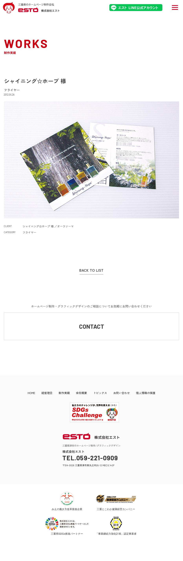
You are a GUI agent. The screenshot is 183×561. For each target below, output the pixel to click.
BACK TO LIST (91, 270)
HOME (31, 393)
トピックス (100, 393)
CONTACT (91, 326)
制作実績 (64, 393)
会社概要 (81, 393)
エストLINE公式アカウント (135, 7)
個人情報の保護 (145, 393)
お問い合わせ (121, 393)
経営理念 (46, 393)
